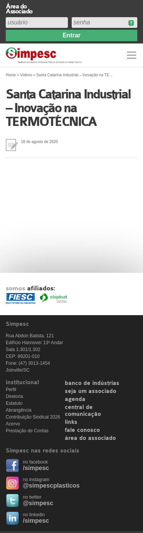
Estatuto (14, 403)
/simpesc (36, 468)
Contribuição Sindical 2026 (33, 417)
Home (11, 75)
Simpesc (45, 55)
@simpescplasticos (51, 485)
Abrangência (18, 410)
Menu (131, 55)
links (71, 422)
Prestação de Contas (27, 430)
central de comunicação (83, 411)
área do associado (90, 438)
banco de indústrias (92, 383)
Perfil (11, 389)
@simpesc (38, 503)
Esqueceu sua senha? (131, 23)
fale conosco (82, 430)
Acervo (13, 424)
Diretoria (14, 396)
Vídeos (26, 75)
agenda (75, 399)
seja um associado (90, 391)
